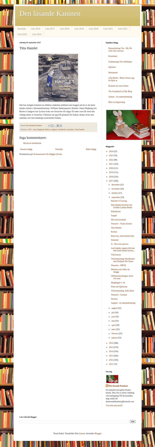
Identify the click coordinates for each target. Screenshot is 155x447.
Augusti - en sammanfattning (123, 303)
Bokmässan (116, 211)
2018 (111, 177)
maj (113, 321)
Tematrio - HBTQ (118, 265)
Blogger (98, 433)
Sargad (114, 215)
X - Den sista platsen (119, 244)
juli (113, 312)
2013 (111, 356)
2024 (111, 151)
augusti (115, 308)
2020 (111, 168)
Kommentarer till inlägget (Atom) (48, 154)
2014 (111, 351)
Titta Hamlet (80, 129)
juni (113, 317)
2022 (111, 160)
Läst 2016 (35, 28)
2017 (30, 129)
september (116, 197)
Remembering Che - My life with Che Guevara (120, 49)
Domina (114, 299)
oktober (115, 193)
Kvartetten (112, 56)
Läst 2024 (37, 34)
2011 (111, 364)
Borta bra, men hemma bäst (122, 236)
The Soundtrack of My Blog (120, 91)
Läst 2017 (50, 28)
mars (114, 329)
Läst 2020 (93, 28)
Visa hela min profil (114, 405)
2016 (111, 343)
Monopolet (112, 72)
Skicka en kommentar (32, 143)
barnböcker (62, 129)
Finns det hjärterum (119, 287)
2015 (111, 347)
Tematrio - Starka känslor (121, 224)
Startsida (21, 28)
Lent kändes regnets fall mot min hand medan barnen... (123, 249)
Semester (115, 240)
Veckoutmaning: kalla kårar (122, 291)
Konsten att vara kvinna (118, 86)
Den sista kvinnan (118, 220)
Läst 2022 (122, 28)
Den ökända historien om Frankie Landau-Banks (121, 206)
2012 (111, 360)
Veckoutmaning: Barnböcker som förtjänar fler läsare (123, 260)
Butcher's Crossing (119, 201)
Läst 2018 (64, 28)
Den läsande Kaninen (50, 13)
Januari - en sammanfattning (120, 97)
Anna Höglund (38, 129)
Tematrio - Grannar (119, 295)
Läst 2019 (79, 28)
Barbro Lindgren (51, 129)
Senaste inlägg (26, 149)
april (114, 325)
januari (115, 338)
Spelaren (112, 67)
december (116, 185)
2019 (111, 172)
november (116, 189)
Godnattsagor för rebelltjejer (120, 62)
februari (115, 333)
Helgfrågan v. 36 (118, 283)
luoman (82, 433)
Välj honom (116, 255)
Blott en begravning (116, 102)
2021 (111, 164)
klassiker (70, 129)
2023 (111, 155)
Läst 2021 (108, 28)
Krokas (114, 232)
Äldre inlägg (91, 149)
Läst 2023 (22, 34)
